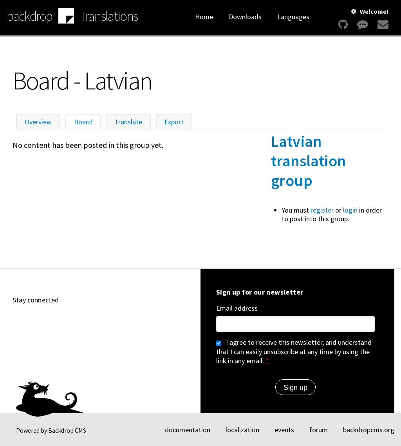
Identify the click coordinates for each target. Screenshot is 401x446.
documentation (187, 429)
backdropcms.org (368, 429)
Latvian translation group (308, 160)
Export (174, 121)
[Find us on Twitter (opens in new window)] (93, 322)
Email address (237, 308)
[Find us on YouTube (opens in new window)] (36, 322)
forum (318, 429)
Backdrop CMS (67, 430)
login (350, 210)
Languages (293, 16)
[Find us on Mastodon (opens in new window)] (74, 322)
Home (204, 16)
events (284, 429)
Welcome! (374, 11)
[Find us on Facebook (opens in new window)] (112, 322)
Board (87, 121)
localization (242, 429)
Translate (128, 121)
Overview (38, 121)
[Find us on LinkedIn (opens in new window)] (55, 322)
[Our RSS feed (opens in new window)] (130, 322)
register (322, 210)
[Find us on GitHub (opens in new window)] (18, 322)
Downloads (245, 16)
